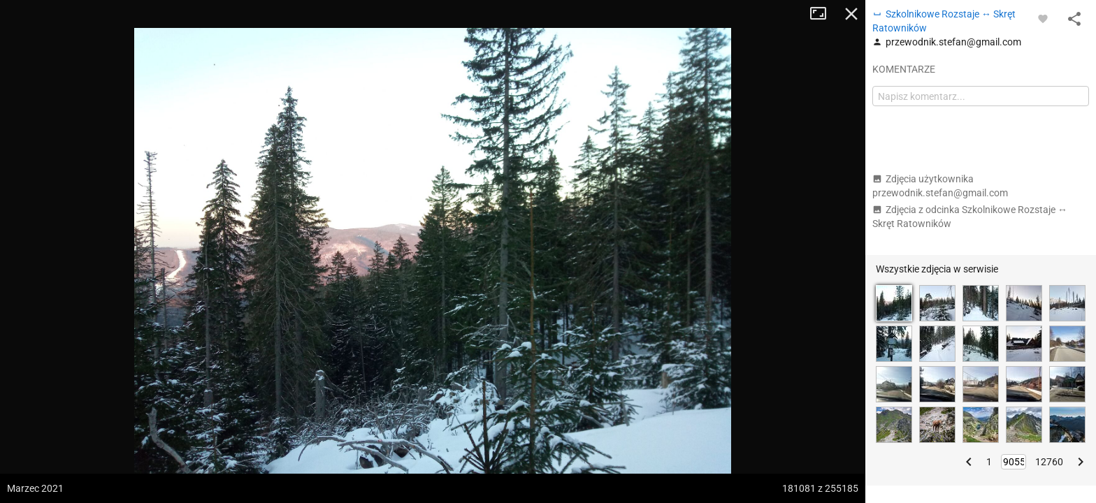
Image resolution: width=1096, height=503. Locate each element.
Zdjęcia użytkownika (940, 185)
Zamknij (851, 14)
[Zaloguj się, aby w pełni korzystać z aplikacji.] (1043, 18)
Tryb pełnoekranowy (823, 14)
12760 (1049, 461)
